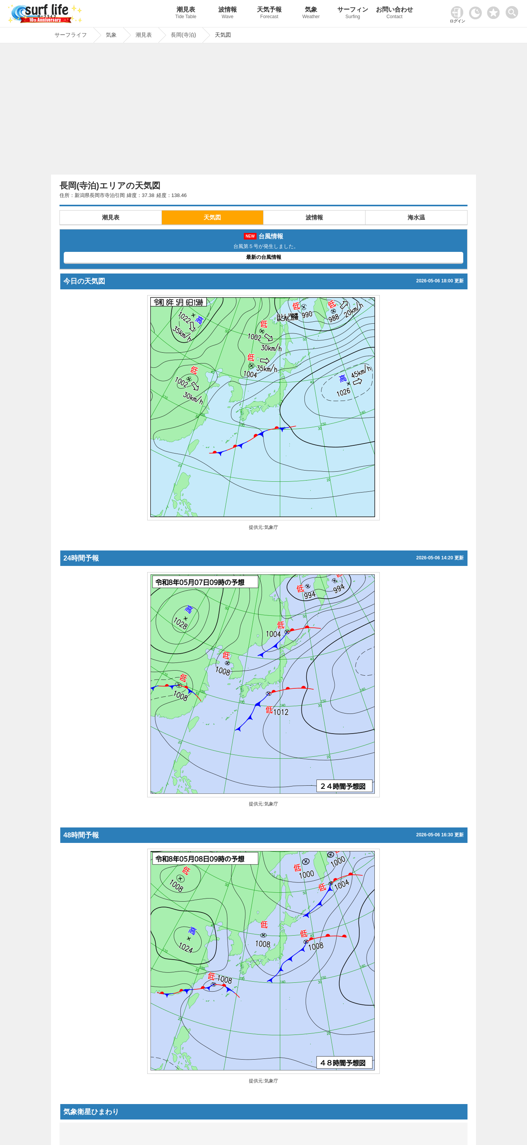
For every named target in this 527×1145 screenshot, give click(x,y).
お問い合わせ (394, 13)
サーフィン (353, 13)
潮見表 (186, 13)
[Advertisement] (263, 111)
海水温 (416, 217)
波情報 (227, 13)
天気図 (212, 217)
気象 (311, 13)
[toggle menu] (513, 10)
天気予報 (269, 13)
